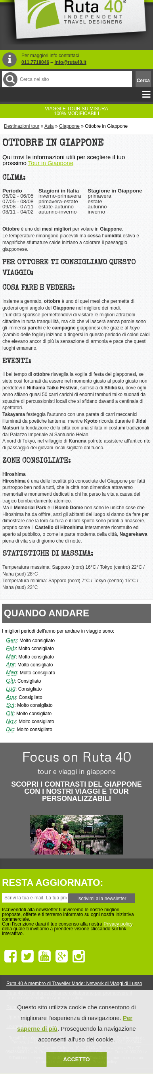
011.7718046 (35, 62)
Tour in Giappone (50, 163)
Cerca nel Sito (9, 79)
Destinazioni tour (21, 126)
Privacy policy (117, 924)
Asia (49, 126)
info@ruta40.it (70, 62)
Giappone (69, 126)
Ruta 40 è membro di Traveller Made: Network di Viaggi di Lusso (74, 983)
